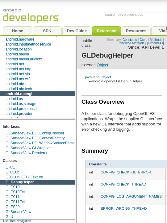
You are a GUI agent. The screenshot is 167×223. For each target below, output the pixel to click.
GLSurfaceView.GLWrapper (28, 148)
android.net (15, 64)
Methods (156, 40)
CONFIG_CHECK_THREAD (123, 184)
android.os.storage (21, 104)
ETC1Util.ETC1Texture (24, 177)
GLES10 (12, 187)
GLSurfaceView (18, 212)
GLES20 (12, 207)
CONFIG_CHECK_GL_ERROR (126, 172)
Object (102, 65)
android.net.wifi (18, 79)
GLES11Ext (15, 202)
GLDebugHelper (20, 182)
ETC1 (10, 167)
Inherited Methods (131, 43)
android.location (19, 49)
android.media (17, 54)
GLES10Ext (15, 192)
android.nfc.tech (19, 89)
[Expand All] (155, 43)
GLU (9, 217)
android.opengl (19, 94)
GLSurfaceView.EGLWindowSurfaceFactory (41, 143)
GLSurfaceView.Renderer (27, 153)
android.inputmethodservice (28, 44)
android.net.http (18, 69)
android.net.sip (18, 74)
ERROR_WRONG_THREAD (124, 208)
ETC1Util (13, 172)
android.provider (19, 114)
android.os (14, 99)
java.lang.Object (98, 77)
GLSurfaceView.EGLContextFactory (35, 138)
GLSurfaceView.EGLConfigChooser (35, 133)
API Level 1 (153, 47)
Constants (130, 40)
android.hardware (20, 39)
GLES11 (12, 197)
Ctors (143, 40)
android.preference (21, 109)
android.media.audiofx (24, 59)
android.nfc (15, 84)
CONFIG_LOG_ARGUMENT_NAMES (131, 196)
